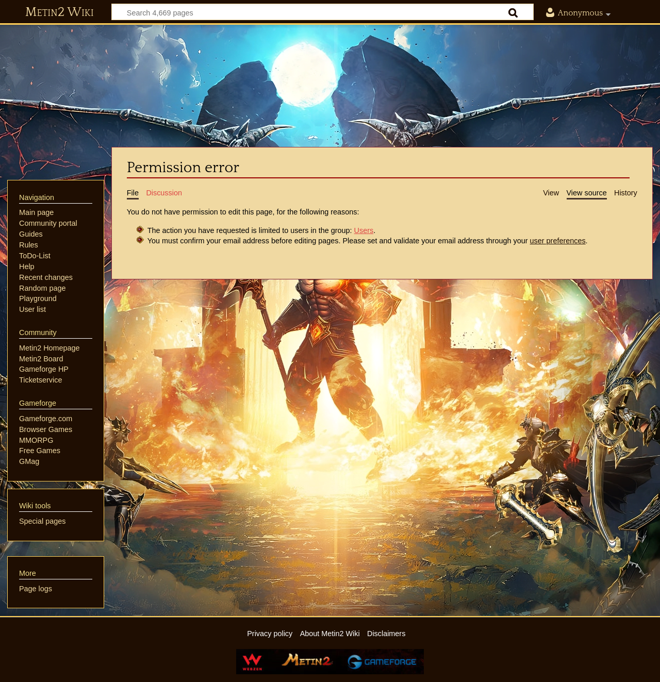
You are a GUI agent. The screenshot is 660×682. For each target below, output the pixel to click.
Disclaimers (386, 633)
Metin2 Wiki (59, 12)
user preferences (558, 241)
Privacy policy (269, 633)
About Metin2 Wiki (330, 633)
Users (364, 230)
